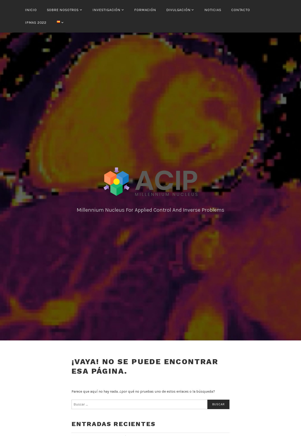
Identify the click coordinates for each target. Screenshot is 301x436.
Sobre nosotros (63, 10)
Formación (145, 10)
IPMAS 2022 (35, 22)
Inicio (31, 10)
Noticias (212, 10)
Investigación (106, 10)
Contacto (240, 10)
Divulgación (178, 10)
